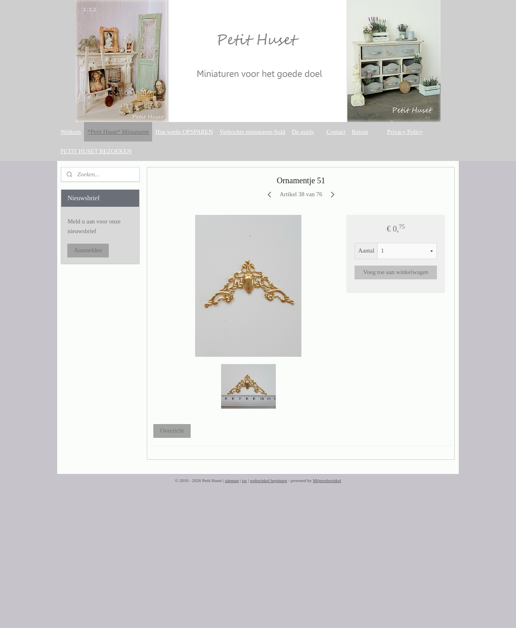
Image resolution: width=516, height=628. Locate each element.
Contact (336, 132)
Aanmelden (88, 250)
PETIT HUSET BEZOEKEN (95, 151)
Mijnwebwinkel (327, 480)
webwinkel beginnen (268, 480)
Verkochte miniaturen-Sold (252, 132)
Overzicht (172, 430)
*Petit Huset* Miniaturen (118, 132)
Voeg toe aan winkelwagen (395, 272)
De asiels (303, 132)
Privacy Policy (405, 132)
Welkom (70, 132)
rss (244, 480)
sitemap (232, 480)
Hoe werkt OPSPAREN (184, 132)
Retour (360, 132)
